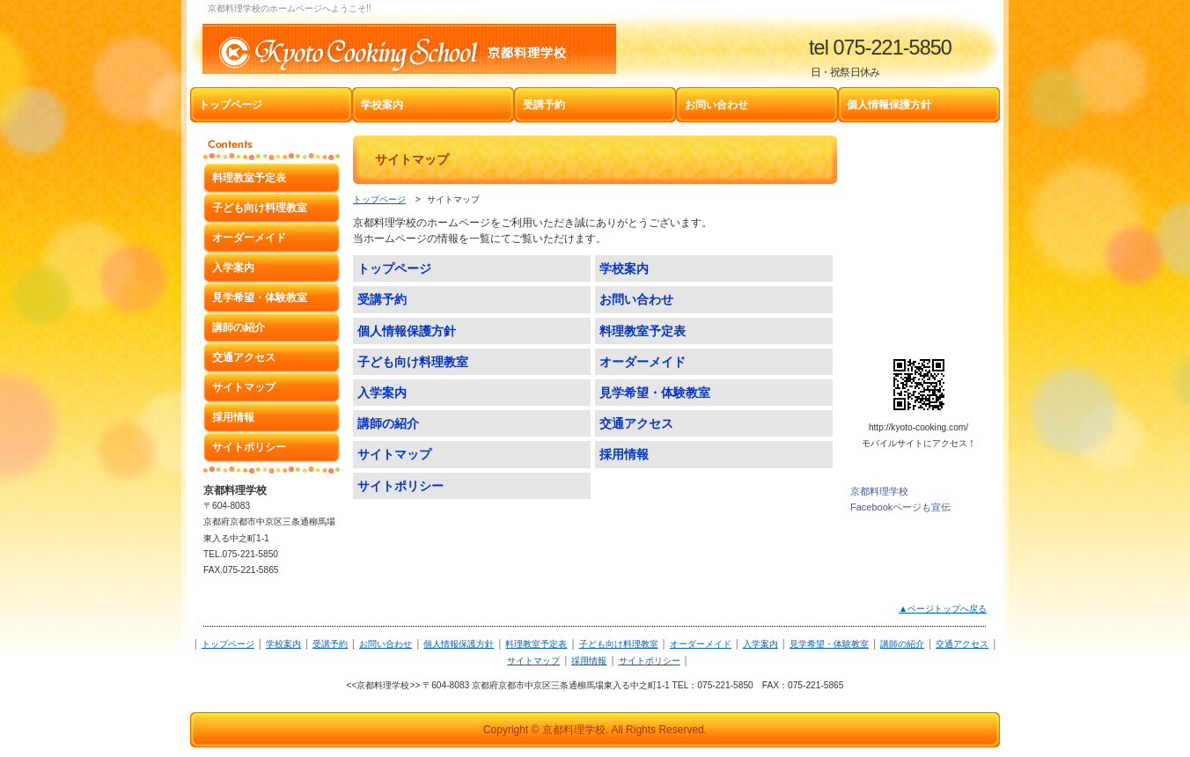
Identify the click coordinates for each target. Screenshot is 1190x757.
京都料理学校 (879, 491)
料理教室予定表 (536, 644)
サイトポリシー (649, 660)
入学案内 (760, 644)
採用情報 (588, 660)
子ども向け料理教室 (618, 644)
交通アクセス (962, 644)
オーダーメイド (700, 644)
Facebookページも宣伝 (900, 507)
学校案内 (283, 644)
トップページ (379, 199)
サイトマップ (533, 660)
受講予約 (330, 644)
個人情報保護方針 (458, 644)
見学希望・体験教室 (829, 644)
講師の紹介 (902, 644)
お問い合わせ (385, 644)
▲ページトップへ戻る (943, 609)
